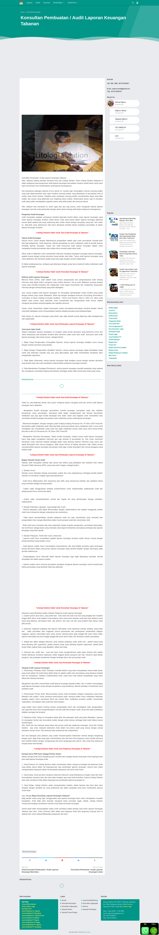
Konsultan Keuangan (29, 851)
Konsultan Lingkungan (90, 903)
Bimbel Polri (72, 3)
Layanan (29, 3)
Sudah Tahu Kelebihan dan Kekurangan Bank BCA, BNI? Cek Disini (127, 236)
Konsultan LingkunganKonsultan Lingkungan (69, 906)
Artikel (38, 3)
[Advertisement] (79, 60)
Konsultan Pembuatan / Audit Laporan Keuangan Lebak (87, 871)
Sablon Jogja (127, 906)
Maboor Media (86, 932)
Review (85, 906)
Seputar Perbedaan (89, 909)
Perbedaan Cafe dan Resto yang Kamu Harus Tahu (128, 254)
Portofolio (46, 3)
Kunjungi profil (119, 104)
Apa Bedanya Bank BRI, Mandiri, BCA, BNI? (127, 219)
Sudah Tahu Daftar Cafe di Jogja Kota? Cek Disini (128, 270)
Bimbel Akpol (57, 3)
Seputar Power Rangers (69, 912)
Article (64, 900)
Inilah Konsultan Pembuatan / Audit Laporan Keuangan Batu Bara (40, 871)
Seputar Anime (67, 909)
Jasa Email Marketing (90, 900)
